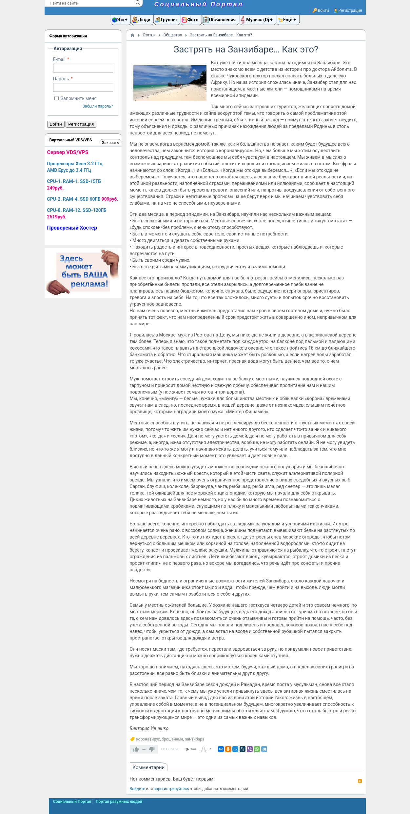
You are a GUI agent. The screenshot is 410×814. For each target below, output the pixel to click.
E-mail (59, 59)
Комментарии (149, 767)
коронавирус (148, 739)
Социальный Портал (199, 4)
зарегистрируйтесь (171, 788)
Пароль (61, 78)
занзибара (195, 739)
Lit (209, 749)
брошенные (172, 739)
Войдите (137, 788)
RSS (359, 781)
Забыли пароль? (98, 106)
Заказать (110, 142)
